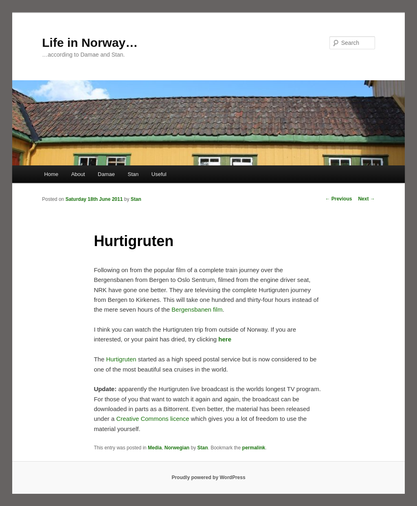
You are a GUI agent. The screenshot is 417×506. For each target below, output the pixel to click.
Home (51, 174)
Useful (159, 174)
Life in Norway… (90, 42)
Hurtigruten (122, 359)
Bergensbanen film (196, 309)
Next (366, 199)
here (224, 339)
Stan (133, 174)
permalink (254, 448)
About (78, 174)
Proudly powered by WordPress (208, 477)
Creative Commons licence (152, 418)
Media (155, 448)
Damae (106, 174)
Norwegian (177, 448)
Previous (338, 199)
